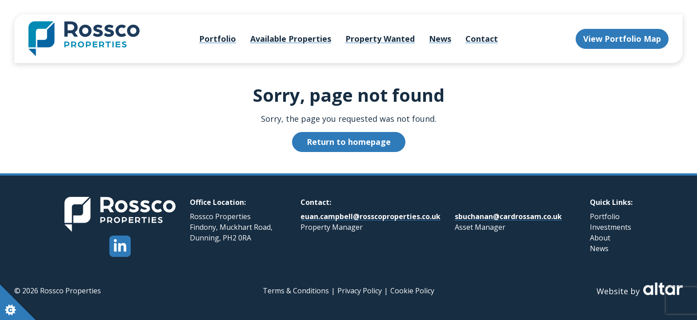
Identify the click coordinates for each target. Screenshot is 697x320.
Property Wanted (380, 38)
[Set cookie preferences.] (18, 302)
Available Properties (290, 38)
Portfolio (217, 38)
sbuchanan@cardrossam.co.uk (508, 216)
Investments (610, 227)
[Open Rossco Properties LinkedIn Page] (120, 246)
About (600, 238)
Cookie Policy (412, 291)
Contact (481, 38)
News (440, 38)
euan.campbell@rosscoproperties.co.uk (370, 216)
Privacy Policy (359, 291)
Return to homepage (349, 141)
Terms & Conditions (296, 291)
